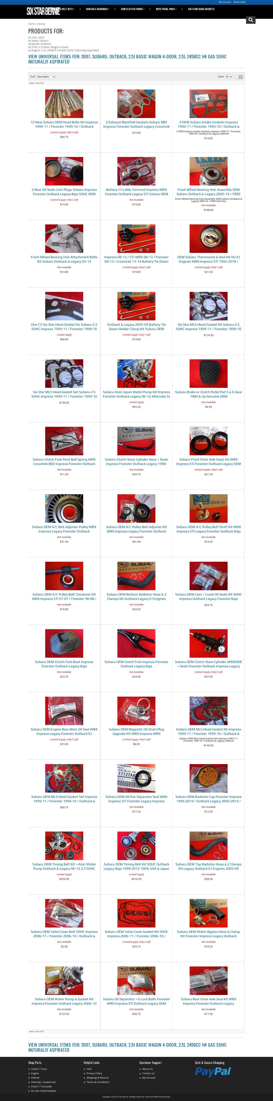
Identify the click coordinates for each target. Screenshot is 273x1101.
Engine (35, 1073)
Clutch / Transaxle (41, 1086)
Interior (35, 1077)
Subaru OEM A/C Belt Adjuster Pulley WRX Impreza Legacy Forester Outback (64, 529)
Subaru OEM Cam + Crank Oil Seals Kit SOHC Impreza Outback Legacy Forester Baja (208, 596)
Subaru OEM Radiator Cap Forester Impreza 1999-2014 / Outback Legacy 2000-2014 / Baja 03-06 (208, 799)
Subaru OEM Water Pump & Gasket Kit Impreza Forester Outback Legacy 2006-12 (64, 1001)
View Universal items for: (127, 1047)
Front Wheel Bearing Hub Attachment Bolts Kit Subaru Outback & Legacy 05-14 (64, 259)
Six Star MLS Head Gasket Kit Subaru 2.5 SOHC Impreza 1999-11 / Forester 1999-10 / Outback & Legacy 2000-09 (208, 327)
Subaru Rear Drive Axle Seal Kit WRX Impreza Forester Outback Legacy (208, 1001)
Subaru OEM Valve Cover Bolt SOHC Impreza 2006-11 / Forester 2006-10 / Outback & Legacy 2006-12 (64, 934)
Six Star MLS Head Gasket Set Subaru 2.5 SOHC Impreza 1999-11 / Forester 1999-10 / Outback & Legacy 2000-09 (64, 394)
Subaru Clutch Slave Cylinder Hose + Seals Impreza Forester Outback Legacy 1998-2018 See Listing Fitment (136, 462)
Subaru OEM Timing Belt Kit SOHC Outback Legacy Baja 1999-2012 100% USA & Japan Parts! (136, 866)
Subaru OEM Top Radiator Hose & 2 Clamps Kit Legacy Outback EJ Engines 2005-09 (208, 866)
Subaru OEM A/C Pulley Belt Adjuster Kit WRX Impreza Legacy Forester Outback (136, 529)
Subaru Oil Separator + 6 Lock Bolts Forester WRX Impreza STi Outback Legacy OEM (136, 1001)
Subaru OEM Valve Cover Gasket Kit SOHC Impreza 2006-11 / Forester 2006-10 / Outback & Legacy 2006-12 (136, 934)
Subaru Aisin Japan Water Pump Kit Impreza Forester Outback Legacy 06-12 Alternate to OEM (136, 394)
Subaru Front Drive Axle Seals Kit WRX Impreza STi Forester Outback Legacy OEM (208, 461)
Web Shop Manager (162, 1096)
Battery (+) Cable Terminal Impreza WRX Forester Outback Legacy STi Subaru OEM (136, 192)
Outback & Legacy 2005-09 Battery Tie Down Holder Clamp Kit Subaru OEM (136, 326)
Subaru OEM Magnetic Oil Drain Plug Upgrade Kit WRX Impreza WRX (136, 731)
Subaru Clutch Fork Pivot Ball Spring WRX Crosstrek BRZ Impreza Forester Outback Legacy (64, 462)
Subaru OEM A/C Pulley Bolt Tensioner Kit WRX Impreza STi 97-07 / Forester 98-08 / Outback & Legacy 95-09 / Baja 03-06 (64, 597)
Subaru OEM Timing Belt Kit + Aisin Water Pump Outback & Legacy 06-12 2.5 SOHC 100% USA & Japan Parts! (64, 866)
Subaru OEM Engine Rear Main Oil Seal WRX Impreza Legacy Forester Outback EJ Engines (64, 732)
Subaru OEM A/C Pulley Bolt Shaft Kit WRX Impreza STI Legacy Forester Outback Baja (208, 529)
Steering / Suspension (43, 1082)
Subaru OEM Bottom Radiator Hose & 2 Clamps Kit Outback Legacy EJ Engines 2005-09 (136, 597)
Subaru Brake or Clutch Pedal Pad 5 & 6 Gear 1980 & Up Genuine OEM (208, 394)
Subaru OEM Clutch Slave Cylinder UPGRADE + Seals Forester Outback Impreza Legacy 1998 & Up (208, 664)
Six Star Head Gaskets (43, 1090)
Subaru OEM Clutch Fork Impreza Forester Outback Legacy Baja (136, 664)
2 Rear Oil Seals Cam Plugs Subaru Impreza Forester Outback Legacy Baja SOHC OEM (64, 192)
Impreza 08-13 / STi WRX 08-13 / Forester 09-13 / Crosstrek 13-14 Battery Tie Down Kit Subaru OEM (136, 259)
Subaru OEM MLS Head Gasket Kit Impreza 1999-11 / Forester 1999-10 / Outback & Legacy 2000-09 (208, 732)
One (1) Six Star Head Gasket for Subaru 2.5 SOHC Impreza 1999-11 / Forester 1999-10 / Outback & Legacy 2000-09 (64, 327)
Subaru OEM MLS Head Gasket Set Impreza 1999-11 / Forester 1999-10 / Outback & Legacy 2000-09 (64, 799)
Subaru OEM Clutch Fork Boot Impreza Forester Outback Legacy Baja (64, 664)
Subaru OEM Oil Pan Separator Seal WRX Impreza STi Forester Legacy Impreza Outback (136, 799)
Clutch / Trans (39, 1068)
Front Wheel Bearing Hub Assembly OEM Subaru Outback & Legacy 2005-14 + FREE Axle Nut (208, 192)
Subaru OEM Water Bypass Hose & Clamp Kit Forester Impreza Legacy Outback (208, 934)
